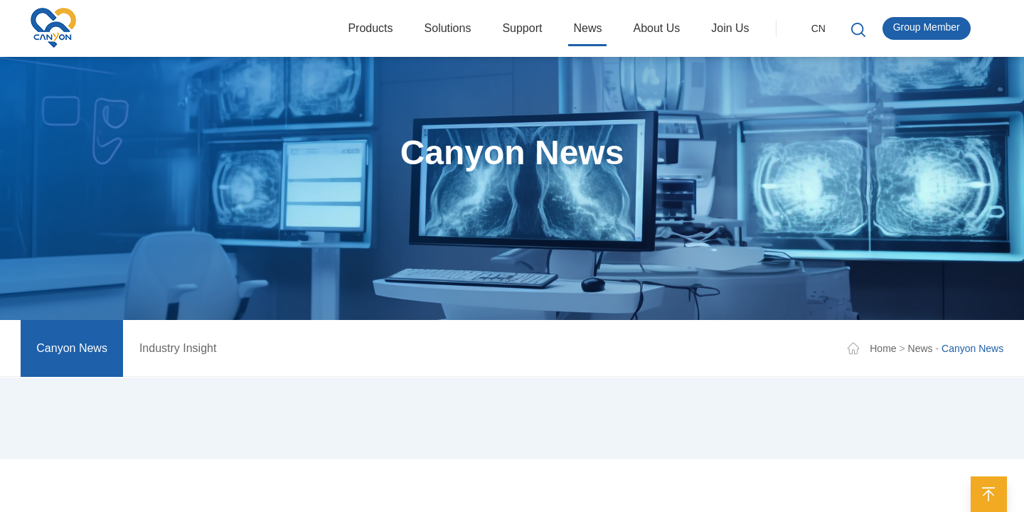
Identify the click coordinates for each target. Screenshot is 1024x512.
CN (818, 28)
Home (883, 350)
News (920, 350)
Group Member (926, 27)
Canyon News (71, 350)
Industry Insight (178, 350)
